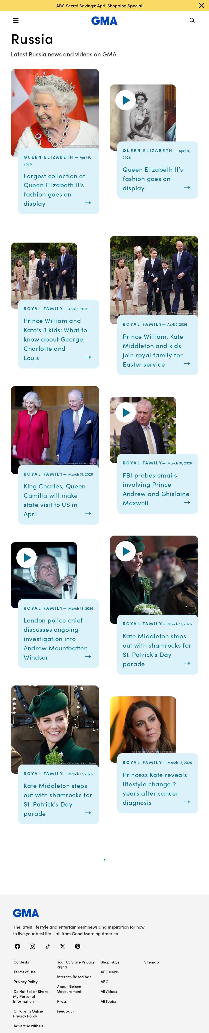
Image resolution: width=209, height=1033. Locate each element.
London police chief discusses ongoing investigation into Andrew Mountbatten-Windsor (57, 643)
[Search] (192, 21)
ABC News (110, 990)
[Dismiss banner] (201, 5)
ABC (104, 1000)
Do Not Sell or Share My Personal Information (30, 1014)
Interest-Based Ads (74, 995)
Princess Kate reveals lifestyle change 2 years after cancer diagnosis (149, 802)
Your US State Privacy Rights (76, 983)
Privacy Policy (26, 1000)
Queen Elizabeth (49, 157)
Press (62, 1019)
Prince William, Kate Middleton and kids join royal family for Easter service (156, 350)
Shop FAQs (110, 980)
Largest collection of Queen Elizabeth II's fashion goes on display (58, 189)
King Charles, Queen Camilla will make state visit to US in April (56, 499)
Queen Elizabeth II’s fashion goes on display (157, 178)
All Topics (108, 1019)
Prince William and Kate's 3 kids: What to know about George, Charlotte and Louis (56, 338)
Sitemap (151, 980)
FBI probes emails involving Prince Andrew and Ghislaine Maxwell (153, 488)
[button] (16, 20)
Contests (21, 980)
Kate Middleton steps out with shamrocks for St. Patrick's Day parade (152, 654)
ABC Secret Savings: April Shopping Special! (99, 5)
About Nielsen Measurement (69, 1007)
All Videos (109, 1010)
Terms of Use (25, 990)
